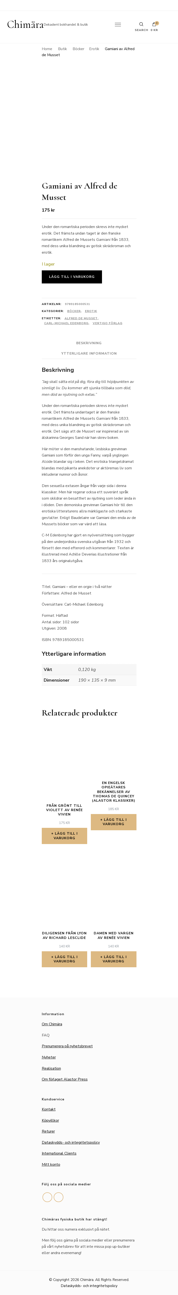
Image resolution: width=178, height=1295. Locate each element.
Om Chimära (52, 1024)
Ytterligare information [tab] (89, 353)
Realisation (51, 1068)
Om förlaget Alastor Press (65, 1079)
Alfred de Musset (81, 318)
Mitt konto (51, 1164)
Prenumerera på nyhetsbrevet (67, 1046)
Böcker (74, 311)
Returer (48, 1131)
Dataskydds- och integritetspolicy (71, 1142)
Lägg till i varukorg (72, 276)
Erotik (91, 311)
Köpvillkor (50, 1120)
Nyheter (49, 1057)
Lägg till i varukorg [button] (66, 835)
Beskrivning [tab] (89, 343)
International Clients (59, 1153)
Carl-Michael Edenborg (66, 323)
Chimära (25, 24)
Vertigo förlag (107, 323)
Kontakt (49, 1109)
